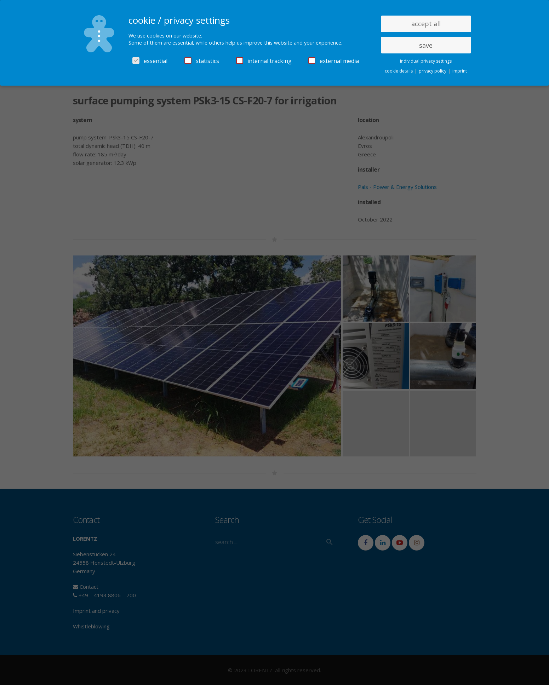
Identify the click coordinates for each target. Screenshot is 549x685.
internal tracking (264, 61)
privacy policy (433, 71)
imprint (459, 71)
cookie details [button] (399, 71)
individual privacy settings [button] (426, 61)
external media (333, 61)
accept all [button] (426, 23)
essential (149, 61)
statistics (201, 61)
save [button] (426, 45)
